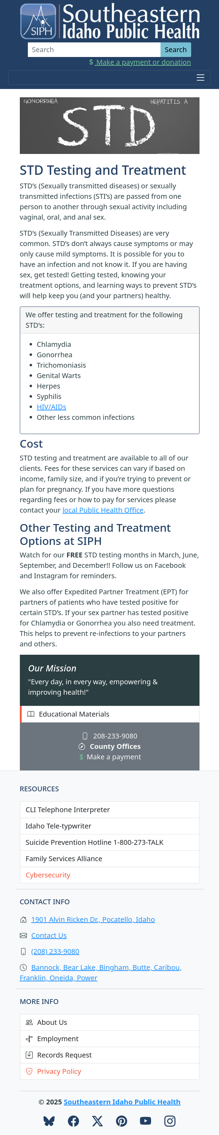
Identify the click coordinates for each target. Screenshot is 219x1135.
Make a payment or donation (139, 62)
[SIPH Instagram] (170, 1122)
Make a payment (109, 756)
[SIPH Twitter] (97, 1122)
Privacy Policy (53, 1071)
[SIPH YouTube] (145, 1122)
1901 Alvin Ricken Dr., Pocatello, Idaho (93, 919)
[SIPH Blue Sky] (49, 1122)
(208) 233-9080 (55, 951)
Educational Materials (68, 714)
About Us (46, 1022)
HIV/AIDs (52, 406)
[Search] (94, 49)
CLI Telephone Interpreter (68, 809)
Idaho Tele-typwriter (59, 826)
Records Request (59, 1055)
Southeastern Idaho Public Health (122, 1102)
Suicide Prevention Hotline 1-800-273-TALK (95, 842)
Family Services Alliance (64, 858)
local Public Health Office (102, 510)
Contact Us (49, 935)
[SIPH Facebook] (73, 1122)
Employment (52, 1038)
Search (176, 49)
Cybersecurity (48, 875)
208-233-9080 (109, 736)
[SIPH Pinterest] (121, 1122)
